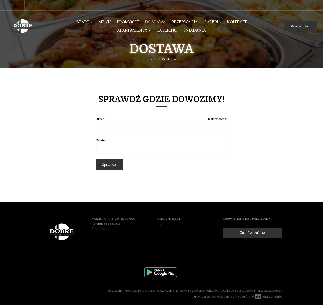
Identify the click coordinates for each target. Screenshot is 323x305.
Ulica (99, 119)
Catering (166, 30)
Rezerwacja (185, 21)
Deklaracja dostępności (237, 290)
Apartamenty (133, 30)
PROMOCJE (128, 21)
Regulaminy (116, 290)
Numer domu (217, 119)
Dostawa (155, 21)
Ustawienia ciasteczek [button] (172, 290)
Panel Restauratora (269, 290)
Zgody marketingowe (205, 290)
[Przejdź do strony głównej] (27, 26)
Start (84, 21)
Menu (104, 21)
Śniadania (194, 30)
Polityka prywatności (141, 290)
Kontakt (237, 21)
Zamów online (300, 26)
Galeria (212, 21)
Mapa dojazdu (101, 228)
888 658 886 (112, 223)
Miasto (100, 140)
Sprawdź (109, 164)
